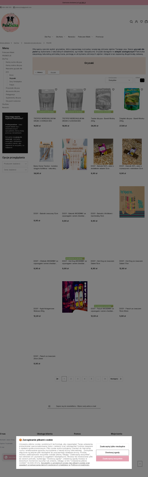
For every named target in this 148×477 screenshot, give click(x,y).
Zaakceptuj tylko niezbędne (112, 446)
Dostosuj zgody (112, 452)
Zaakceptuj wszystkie (112, 458)
